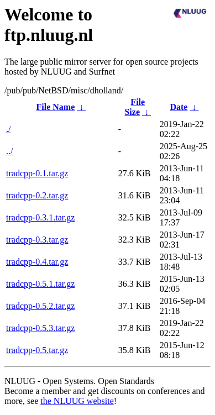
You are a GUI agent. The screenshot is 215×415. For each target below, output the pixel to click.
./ (8, 129)
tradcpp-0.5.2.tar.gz (40, 306)
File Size (134, 107)
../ (9, 151)
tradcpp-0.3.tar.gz (37, 239)
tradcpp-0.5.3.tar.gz (40, 328)
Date (178, 107)
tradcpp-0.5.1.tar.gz (40, 283)
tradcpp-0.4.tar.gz (37, 261)
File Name (55, 107)
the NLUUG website (76, 401)
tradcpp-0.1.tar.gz (37, 173)
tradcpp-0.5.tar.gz (37, 350)
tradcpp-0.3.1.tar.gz (40, 217)
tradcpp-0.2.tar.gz (37, 195)
